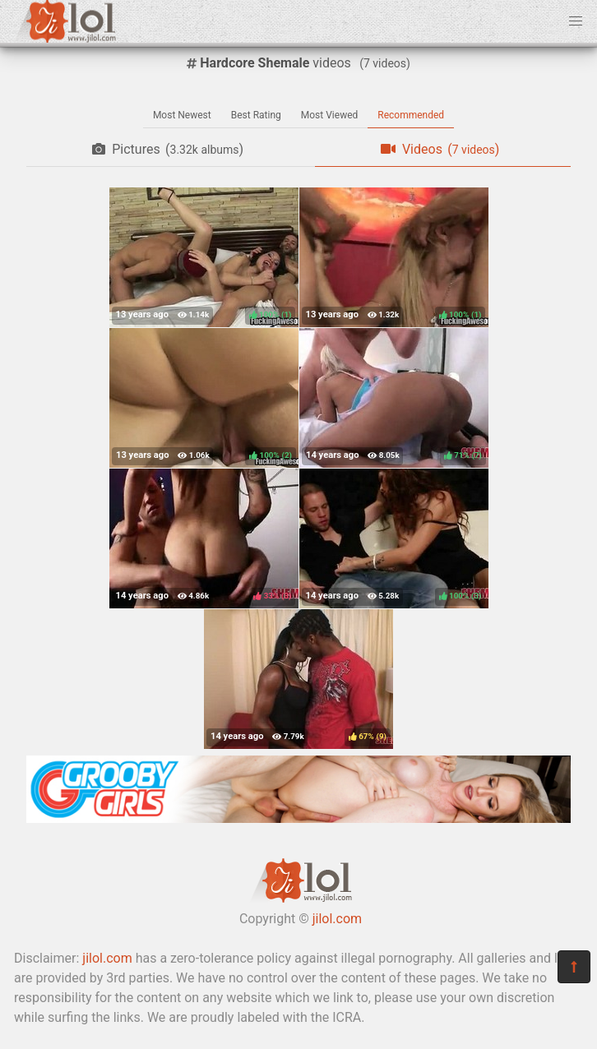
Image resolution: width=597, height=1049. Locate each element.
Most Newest (182, 115)
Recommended (410, 115)
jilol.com (337, 919)
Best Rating (256, 115)
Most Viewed (330, 115)
